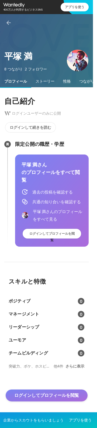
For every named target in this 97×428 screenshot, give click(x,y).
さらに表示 (74, 366)
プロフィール (15, 81)
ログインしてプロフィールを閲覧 (52, 235)
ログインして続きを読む (30, 127)
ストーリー (45, 81)
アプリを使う (74, 7)
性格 (67, 81)
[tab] (15, 81)
